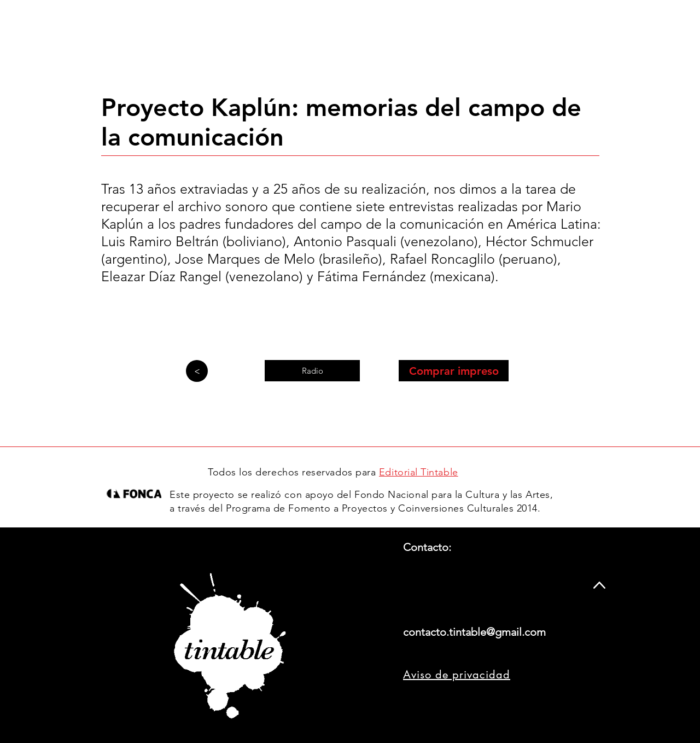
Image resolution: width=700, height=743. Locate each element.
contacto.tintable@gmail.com (474, 631)
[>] (197, 371)
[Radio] (312, 370)
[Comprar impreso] (454, 370)
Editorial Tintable (418, 472)
